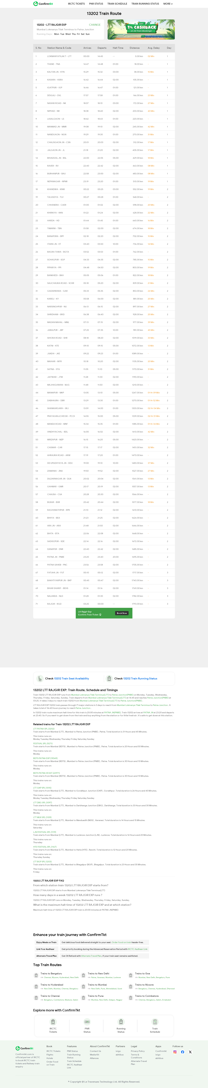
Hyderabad (64, 977)
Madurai (68, 1000)
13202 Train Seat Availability (71, 678)
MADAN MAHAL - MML (58, 322)
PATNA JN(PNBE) (112, 712)
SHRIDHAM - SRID (56, 314)
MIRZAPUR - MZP (55, 439)
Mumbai (109, 977)
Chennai (47, 977)
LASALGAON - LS (55, 119)
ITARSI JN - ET (54, 244)
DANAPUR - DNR (55, 549)
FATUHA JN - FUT (55, 572)
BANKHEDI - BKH (55, 275)
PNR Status (96, 4)
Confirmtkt (161, 1051)
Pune (168, 977)
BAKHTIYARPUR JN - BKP (59, 580)
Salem (75, 1000)
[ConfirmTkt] (24, 1048)
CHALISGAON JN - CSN (58, 142)
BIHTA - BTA (53, 533)
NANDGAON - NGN (56, 134)
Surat (120, 989)
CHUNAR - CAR (54, 447)
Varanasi (101, 977)
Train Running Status (145, 4)
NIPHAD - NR (53, 111)
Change (95, 24)
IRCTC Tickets (76, 4)
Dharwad (171, 989)
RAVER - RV (52, 166)
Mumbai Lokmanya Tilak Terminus (133, 705)
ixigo (118, 1051)
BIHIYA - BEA (53, 518)
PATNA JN (148, 712)
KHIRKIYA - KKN (55, 213)
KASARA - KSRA (55, 80)
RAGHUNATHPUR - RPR (58, 510)
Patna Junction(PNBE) (123, 695)
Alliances (94, 1058)
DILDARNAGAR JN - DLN (59, 479)
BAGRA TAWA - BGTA (58, 252)
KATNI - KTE (53, 346)
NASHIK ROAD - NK (56, 103)
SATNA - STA (53, 369)
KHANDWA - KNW (56, 189)
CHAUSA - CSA (54, 494)
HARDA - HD (53, 220)
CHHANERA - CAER (56, 205)
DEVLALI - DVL (54, 95)
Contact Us (95, 1051)
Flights (50, 1054)
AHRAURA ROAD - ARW (58, 455)
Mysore (55, 977)
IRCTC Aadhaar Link (137, 949)
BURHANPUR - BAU (56, 173)
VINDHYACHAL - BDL (57, 432)
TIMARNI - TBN (54, 228)
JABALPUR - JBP (55, 330)
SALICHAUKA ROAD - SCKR (60, 283)
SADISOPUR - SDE (56, 541)
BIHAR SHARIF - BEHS (57, 588)
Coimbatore (59, 1000)
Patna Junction (160, 705)
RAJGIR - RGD (54, 604)
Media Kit (94, 1054)
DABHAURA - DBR (56, 400)
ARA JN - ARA (54, 525)
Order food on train (121, 942)
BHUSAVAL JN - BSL (56, 158)
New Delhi (74, 977)
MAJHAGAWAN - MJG (58, 385)
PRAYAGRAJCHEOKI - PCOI (61, 416)
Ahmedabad (111, 989)
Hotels (50, 1058)
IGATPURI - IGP (54, 87)
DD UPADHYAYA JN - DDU (59, 463)
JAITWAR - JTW (55, 377)
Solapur (112, 1000)
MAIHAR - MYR (54, 361)
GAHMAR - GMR (55, 486)
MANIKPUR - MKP (55, 392)
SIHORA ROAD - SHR (57, 338)
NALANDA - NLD (55, 596)
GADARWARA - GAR (57, 291)
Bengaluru (160, 977)
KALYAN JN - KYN (56, 72)
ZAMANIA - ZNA (55, 471)
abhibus (120, 1054)
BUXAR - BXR (53, 502)
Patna (93, 977)
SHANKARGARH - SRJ (58, 408)
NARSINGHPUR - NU (57, 306)
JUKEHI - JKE (53, 353)
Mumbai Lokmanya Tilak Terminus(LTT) (90, 695)
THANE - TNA (53, 64)
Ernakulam (166, 1000)
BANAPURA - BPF (55, 236)
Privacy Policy (138, 1051)
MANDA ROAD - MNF (57, 424)
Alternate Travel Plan (91, 956)
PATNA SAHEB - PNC (57, 565)
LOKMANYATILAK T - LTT (59, 56)
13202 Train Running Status (140, 678)
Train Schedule (117, 4)
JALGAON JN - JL (56, 150)
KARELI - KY (53, 299)
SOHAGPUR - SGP (56, 259)
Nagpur (119, 1000)
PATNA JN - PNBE (55, 557)
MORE (168, 4)
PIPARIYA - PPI (54, 267)
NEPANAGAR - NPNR (57, 181)
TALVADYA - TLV (55, 197)
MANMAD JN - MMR (57, 126)
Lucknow (117, 977)
